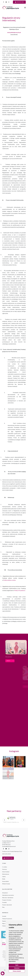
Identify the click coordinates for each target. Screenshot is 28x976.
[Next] (23, 820)
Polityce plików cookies (9, 580)
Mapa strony (5, 923)
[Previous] (4, 820)
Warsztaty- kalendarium (7, 897)
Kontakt (4, 916)
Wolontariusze (5, 874)
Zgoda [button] (16, 965)
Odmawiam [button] (16, 968)
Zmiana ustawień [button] (17, 971)
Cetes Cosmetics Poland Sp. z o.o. (14, 822)
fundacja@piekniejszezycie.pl (9, 846)
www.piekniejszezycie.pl (14, 32)
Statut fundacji (5, 871)
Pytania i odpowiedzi (7, 904)
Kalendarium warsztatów (8, 895)
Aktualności (5, 892)
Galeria (4, 876)
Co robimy (4, 867)
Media (3, 879)
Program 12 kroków (6, 900)
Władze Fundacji (6, 883)
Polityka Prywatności (7, 918)
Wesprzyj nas (19, 2)
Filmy (3, 907)
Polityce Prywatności (19, 590)
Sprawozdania (5, 881)
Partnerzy (4, 869)
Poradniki (4, 902)
